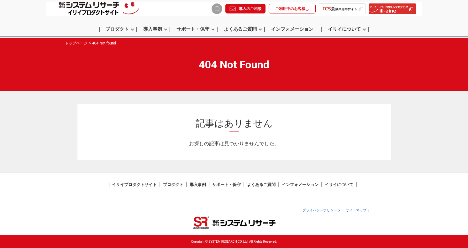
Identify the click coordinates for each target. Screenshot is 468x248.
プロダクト (119, 30)
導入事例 (155, 30)
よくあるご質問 (243, 30)
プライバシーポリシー (319, 210)
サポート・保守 (195, 30)
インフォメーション (292, 30)
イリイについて (347, 30)
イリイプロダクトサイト (134, 184)
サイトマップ (356, 210)
